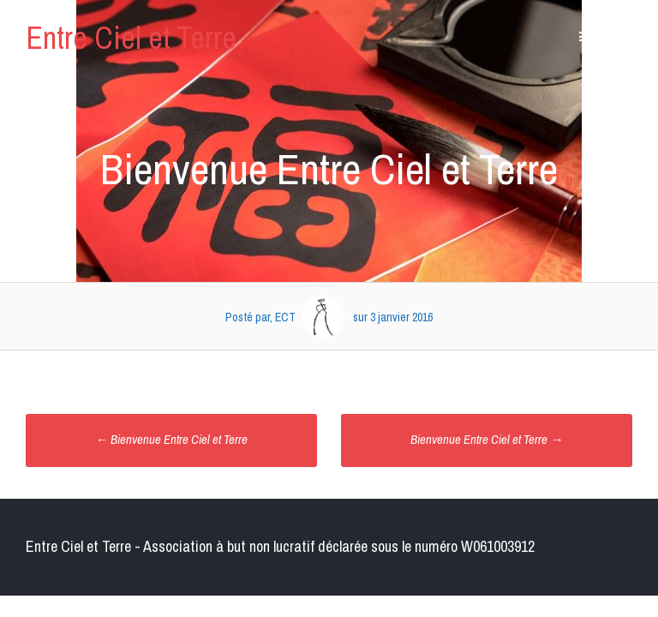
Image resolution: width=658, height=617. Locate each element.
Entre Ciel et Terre (131, 37)
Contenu (609, 36)
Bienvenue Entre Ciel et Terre (171, 439)
